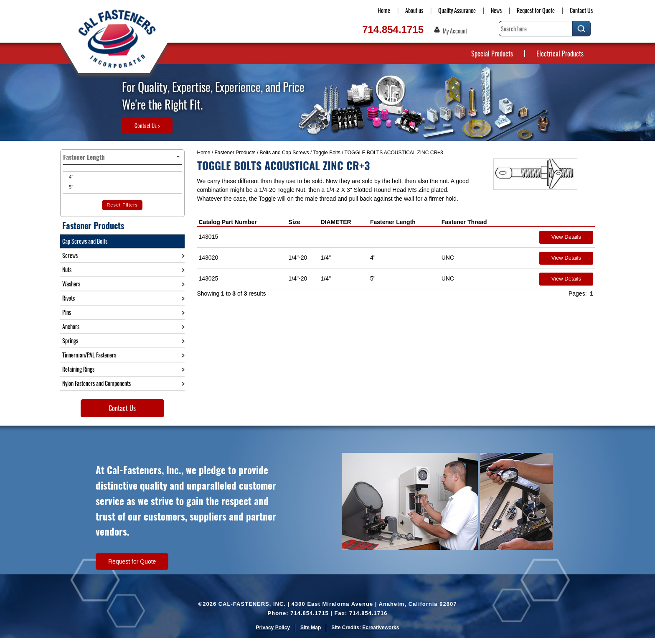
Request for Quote (536, 10)
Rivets (68, 297)
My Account (455, 31)
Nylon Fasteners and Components (96, 383)
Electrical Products (560, 53)
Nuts (66, 269)
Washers (71, 283)
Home (384, 10)
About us (414, 10)
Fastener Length (393, 222)
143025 (208, 278)
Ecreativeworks (380, 627)
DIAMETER (335, 222)
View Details (566, 237)
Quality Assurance (457, 10)
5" (70, 186)
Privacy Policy (273, 627)
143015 (208, 236)
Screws (70, 255)
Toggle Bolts (326, 153)
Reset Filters (122, 204)
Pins (66, 312)
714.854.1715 (393, 29)
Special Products (492, 53)
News (496, 10)
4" (70, 176)
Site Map (310, 627)
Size (294, 222)
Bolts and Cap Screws (284, 153)
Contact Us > (147, 125)
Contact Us (581, 10)
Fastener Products (235, 153)
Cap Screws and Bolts (84, 241)
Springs (70, 340)
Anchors (70, 326)
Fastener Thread (464, 222)
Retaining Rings (78, 369)
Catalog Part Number (228, 222)
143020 (208, 257)
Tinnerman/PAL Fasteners (89, 354)
